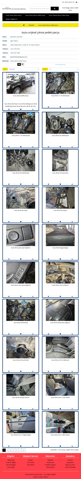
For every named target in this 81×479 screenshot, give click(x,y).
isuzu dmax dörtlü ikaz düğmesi (60, 322)
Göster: (45, 69)
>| (23, 450)
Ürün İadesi (30, 462)
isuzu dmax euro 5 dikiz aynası (60, 435)
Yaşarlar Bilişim (43, 477)
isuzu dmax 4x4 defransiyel (20, 173)
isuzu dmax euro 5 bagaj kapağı (21, 435)
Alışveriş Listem (70, 465)
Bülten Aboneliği (70, 467)
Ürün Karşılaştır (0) (60, 64)
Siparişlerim (70, 462)
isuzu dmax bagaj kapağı (60, 248)
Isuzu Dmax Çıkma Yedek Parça (35, 15)
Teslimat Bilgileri (11, 462)
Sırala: (5, 69)
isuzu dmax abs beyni (20, 210)
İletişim (30, 460)
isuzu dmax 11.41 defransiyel (60, 96)
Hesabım (70, 460)
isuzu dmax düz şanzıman (21, 360)
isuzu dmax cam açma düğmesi (21, 285)
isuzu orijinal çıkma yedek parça (48, 25)
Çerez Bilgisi (11, 467)
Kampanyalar (50, 467)
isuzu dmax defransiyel (21, 322)
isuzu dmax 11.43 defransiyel (21, 135)
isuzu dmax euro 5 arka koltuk (60, 397)
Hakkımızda (10, 460)
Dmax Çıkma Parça (31, 474)
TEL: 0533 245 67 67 (68, 2)
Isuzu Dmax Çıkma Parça (13, 15)
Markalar (31, 25)
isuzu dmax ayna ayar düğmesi (20, 248)
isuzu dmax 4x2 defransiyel (60, 135)
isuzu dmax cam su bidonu (60, 285)
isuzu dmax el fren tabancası (60, 360)
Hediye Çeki (50, 462)
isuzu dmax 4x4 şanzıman (60, 173)
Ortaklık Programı (50, 465)
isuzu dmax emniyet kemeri (20, 397)
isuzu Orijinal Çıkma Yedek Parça (59, 15)
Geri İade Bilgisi (11, 465)
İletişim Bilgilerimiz (11, 19)
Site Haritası (30, 465)
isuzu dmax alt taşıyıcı (60, 210)
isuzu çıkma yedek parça (20, 96)
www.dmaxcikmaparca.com (18, 57)
